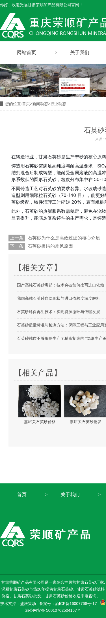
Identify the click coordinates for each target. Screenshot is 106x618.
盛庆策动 (28, 603)
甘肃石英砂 (49, 157)
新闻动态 (40, 103)
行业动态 (58, 103)
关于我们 (70, 494)
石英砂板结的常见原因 (50, 246)
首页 (27, 103)
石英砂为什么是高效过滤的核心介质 (64, 237)
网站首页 (26, 52)
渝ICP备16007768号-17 (76, 603)
